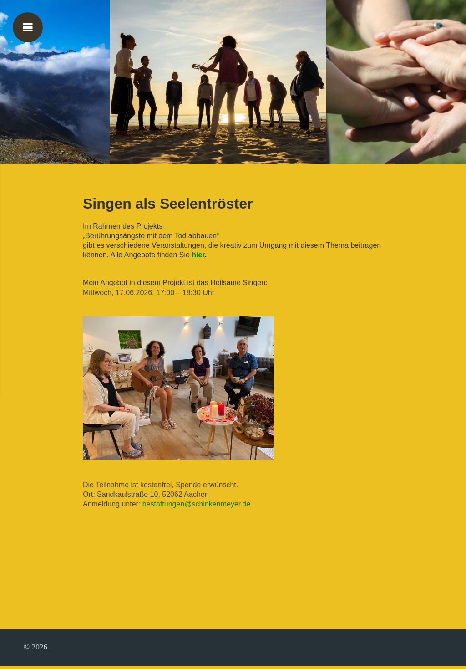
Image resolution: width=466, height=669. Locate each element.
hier (199, 256)
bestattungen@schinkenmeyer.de (196, 506)
